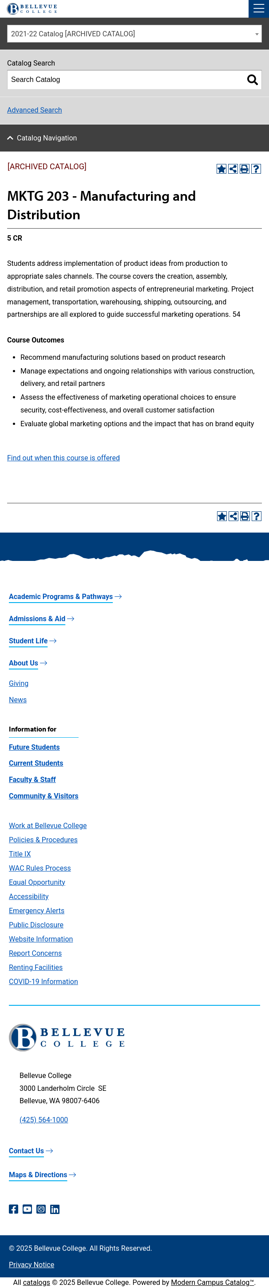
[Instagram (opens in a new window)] (41, 1210)
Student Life (28, 641)
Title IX (20, 854)
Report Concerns (35, 953)
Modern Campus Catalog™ (212, 1282)
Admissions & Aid (37, 619)
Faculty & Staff (32, 779)
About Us (23, 663)
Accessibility (29, 896)
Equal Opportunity (37, 882)
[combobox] (134, 34)
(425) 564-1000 (44, 1120)
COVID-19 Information (43, 981)
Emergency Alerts (36, 911)
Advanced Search (34, 110)
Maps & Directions (38, 1175)
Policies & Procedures (43, 840)
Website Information (41, 939)
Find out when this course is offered (63, 458)
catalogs (36, 1282)
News (18, 700)
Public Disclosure (36, 925)
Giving (18, 683)
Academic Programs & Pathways (61, 596)
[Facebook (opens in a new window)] (13, 1210)
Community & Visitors (44, 796)
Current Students (36, 763)
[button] (259, 9)
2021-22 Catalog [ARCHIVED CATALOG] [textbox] (73, 34)
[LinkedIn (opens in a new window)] (54, 1210)
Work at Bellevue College (48, 825)
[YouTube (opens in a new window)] (27, 1210)
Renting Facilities (36, 967)
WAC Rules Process (40, 868)
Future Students (34, 747)
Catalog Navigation (47, 138)
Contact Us (26, 1151)
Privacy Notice (31, 1265)
